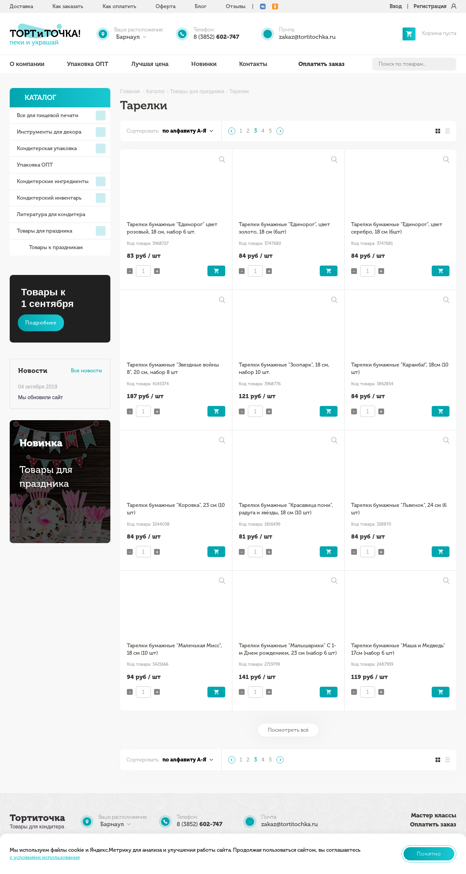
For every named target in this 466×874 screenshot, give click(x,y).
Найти (450, 64)
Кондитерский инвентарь (61, 198)
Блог (200, 6)
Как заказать (67, 6)
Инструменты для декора (61, 132)
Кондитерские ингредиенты (61, 181)
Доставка (21, 6)
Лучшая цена (150, 64)
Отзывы (236, 6)
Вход (396, 6)
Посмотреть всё (288, 730)
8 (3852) (216, 36)
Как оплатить (119, 6)
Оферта (165, 6)
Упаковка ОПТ (87, 64)
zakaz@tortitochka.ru (307, 36)
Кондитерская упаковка (61, 148)
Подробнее (41, 323)
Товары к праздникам (50, 247)
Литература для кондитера (51, 214)
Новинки (203, 64)
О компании (27, 64)
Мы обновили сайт (40, 397)
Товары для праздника (61, 231)
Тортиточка (37, 818)
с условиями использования (45, 857)
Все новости (86, 370)
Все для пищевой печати (61, 115)
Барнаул (128, 37)
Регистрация (430, 6)
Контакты (253, 64)
